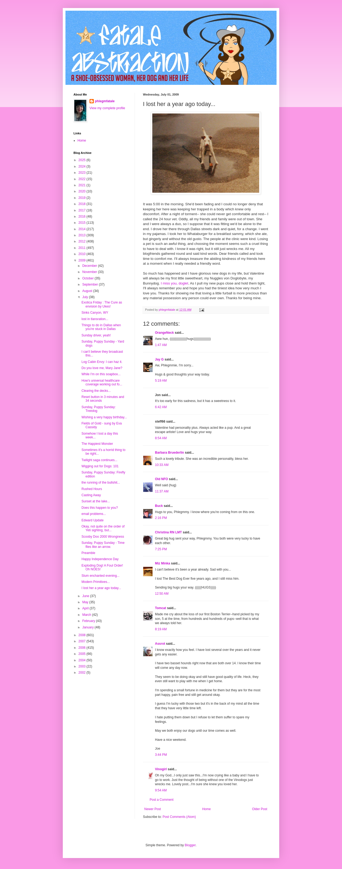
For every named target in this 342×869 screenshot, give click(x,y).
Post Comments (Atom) (179, 817)
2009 (83, 260)
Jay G (159, 359)
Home (206, 809)
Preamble (88, 553)
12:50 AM (162, 593)
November (90, 272)
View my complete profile (107, 108)
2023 (83, 172)
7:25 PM (161, 549)
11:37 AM (162, 491)
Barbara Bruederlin (169, 452)
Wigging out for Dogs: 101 (100, 466)
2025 (83, 160)
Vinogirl (161, 769)
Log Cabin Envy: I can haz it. (101, 362)
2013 (83, 235)
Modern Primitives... (95, 582)
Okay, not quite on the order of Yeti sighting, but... (103, 528)
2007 (83, 641)
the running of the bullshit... (100, 482)
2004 (83, 660)
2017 (83, 210)
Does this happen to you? (99, 508)
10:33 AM (162, 465)
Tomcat (160, 608)
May (85, 602)
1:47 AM (161, 345)
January (88, 627)
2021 (83, 185)
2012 (83, 241)
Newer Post (152, 809)
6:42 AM (161, 407)
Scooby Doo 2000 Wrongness (102, 536)
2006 (83, 648)
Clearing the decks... (96, 391)
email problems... (93, 514)
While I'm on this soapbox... (101, 374)
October (88, 278)
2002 (83, 672)
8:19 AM (161, 629)
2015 (83, 223)
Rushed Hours (91, 489)
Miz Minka (162, 563)
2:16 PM (161, 518)
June (86, 596)
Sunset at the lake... (95, 501)
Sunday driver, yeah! (96, 335)
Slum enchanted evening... (100, 576)
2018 (83, 204)
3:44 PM (161, 755)
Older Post (259, 809)
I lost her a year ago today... (101, 588)
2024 (83, 166)
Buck (159, 506)
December (90, 266)
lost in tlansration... (94, 319)
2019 (83, 198)
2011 (83, 248)
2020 (83, 191)
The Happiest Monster (97, 444)
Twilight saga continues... (99, 460)
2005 (83, 654)
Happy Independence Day (100, 559)
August (87, 291)
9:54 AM (161, 790)
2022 (83, 179)
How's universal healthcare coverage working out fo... (101, 382)
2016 (83, 216)
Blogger (190, 845)
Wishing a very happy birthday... (104, 417)
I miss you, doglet (174, 283)
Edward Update (92, 520)
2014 (83, 229)
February (89, 621)
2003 (83, 666)
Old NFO (161, 479)
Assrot (160, 644)
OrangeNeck (164, 333)
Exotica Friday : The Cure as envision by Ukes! (101, 304)
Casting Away (91, 495)
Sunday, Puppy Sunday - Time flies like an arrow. (103, 544)
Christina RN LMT (168, 532)
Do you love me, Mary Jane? (101, 368)
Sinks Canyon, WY (94, 312)
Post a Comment (161, 800)
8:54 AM (161, 438)
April (86, 608)
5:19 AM (161, 380)
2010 (83, 254)
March (87, 615)
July (85, 297)
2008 (83, 635)
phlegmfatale (105, 101)
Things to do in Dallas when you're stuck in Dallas (101, 327)
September (90, 284)
